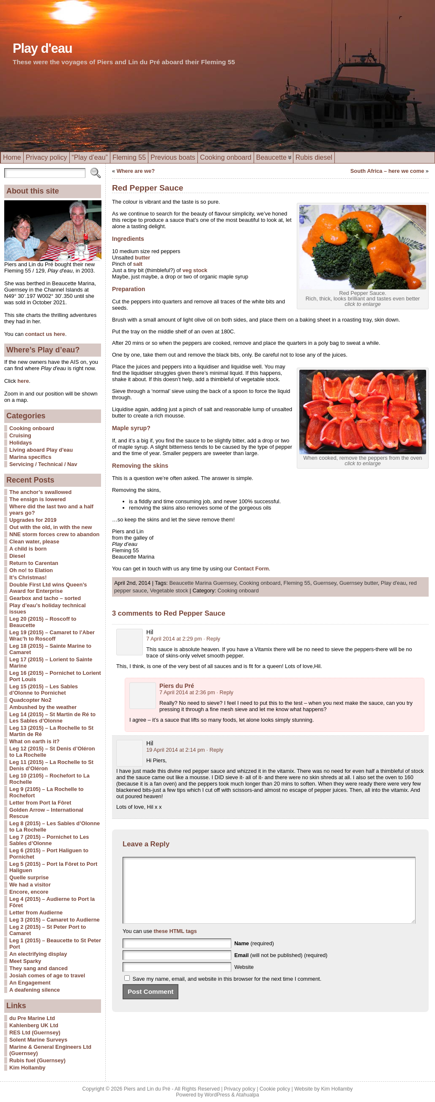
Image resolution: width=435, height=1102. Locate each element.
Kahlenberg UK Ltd (33, 1025)
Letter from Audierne (36, 912)
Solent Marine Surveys (38, 1040)
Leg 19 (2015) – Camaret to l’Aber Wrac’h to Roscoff (52, 635)
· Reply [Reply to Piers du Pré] (224, 692)
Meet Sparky (25, 961)
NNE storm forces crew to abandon (54, 534)
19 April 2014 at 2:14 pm (175, 750)
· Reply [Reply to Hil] (211, 639)
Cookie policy (275, 1089)
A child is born (28, 549)
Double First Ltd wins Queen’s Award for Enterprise (48, 587)
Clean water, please (34, 541)
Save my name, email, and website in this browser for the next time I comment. (227, 991)
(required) (254, 956)
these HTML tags (175, 944)
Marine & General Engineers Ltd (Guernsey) (50, 1050)
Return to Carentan (33, 563)
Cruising (20, 435)
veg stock (194, 270)
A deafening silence (34, 990)
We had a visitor (30, 884)
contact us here (45, 334)
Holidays (20, 442)
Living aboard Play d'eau (41, 450)
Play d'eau (42, 48)
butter (142, 257)
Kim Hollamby (27, 1067)
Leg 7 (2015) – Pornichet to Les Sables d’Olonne (49, 840)
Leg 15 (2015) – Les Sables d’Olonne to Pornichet (43, 689)
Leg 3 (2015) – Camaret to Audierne (54, 920)
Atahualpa (247, 1095)
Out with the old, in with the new (50, 527)
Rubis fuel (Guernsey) (37, 1060)
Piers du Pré (176, 685)
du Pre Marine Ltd (32, 1018)
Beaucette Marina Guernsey (202, 583)
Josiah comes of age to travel (47, 975)
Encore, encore (28, 892)
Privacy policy (239, 1089)
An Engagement (29, 982)
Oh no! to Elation (31, 570)
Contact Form (251, 568)
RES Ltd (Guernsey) (34, 1032)
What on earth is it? (34, 741)
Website (244, 980)
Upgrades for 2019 (33, 520)
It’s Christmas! (28, 577)
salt (137, 264)
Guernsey (325, 583)
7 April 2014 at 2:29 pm (174, 639)
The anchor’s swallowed (40, 492)
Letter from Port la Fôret (40, 802)
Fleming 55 (297, 583)
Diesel (17, 556)
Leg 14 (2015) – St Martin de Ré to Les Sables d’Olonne (52, 717)
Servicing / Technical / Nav (43, 464)
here (22, 381)
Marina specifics (30, 457)
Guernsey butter (358, 583)
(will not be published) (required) (281, 968)
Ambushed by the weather (43, 707)
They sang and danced (38, 968)
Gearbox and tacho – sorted (45, 598)
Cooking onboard (31, 428)
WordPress (217, 1095)
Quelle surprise (29, 877)
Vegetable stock (169, 590)
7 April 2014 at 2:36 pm (187, 692)
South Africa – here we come (387, 171)
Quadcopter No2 (30, 700)
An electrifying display (38, 954)
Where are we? (136, 171)
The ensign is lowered (37, 499)
